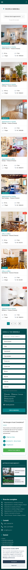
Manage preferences (9, 557)
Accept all (14, 561)
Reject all (14, 565)
